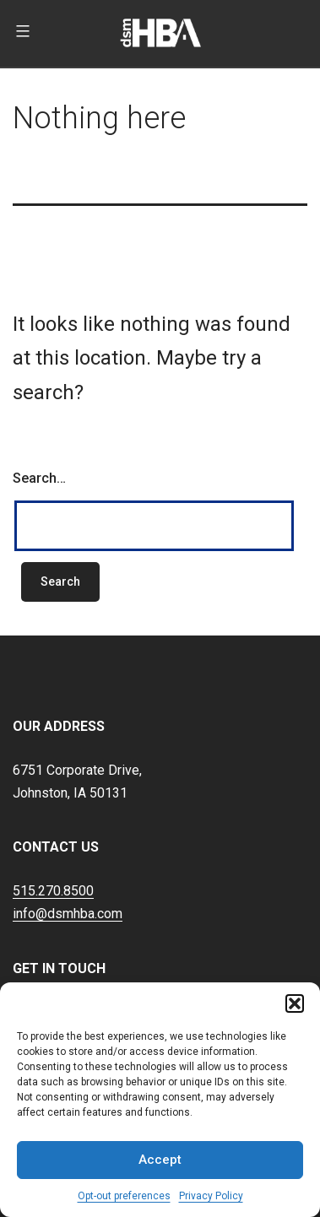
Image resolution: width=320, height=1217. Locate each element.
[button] (294, 1003)
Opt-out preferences (124, 1196)
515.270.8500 (53, 891)
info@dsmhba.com (67, 914)
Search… (39, 478)
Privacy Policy (211, 1196)
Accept (160, 1159)
